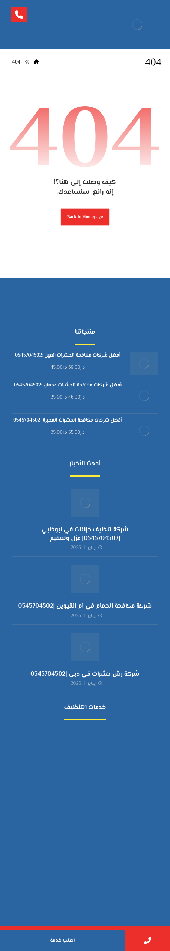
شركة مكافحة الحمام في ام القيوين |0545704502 (85, 606)
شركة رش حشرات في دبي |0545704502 (85, 674)
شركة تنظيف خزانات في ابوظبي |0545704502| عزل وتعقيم (85, 534)
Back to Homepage (85, 217)
